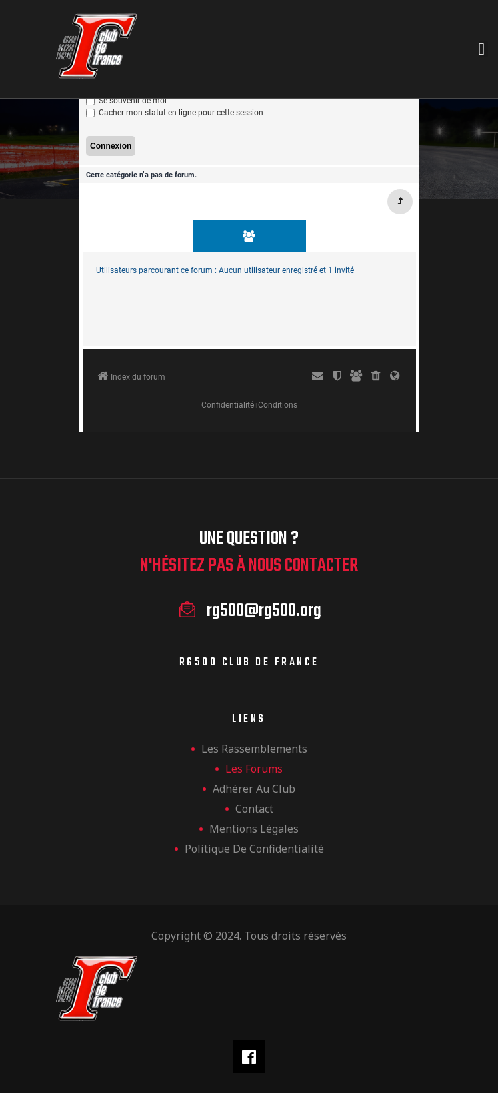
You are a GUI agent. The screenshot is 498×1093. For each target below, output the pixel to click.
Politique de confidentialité (254, 848)
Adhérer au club (254, 788)
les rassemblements (254, 748)
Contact (254, 808)
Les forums (254, 768)
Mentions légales (254, 828)
